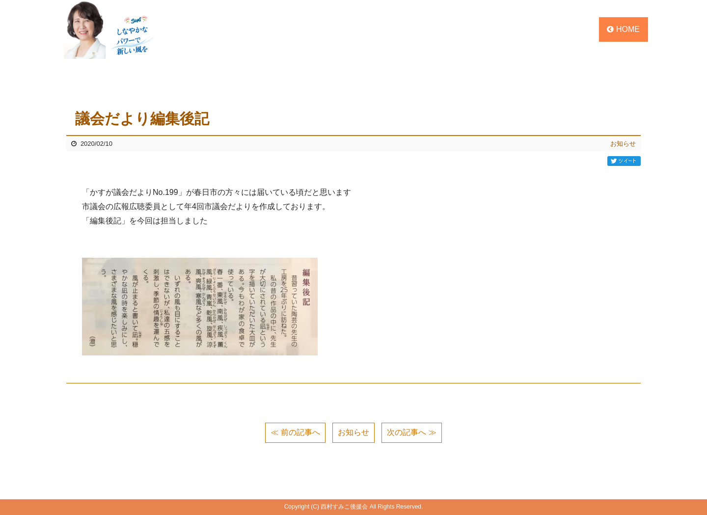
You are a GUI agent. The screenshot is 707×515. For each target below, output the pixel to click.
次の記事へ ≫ (411, 432)
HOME (623, 29)
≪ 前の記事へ (295, 432)
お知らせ (623, 143)
